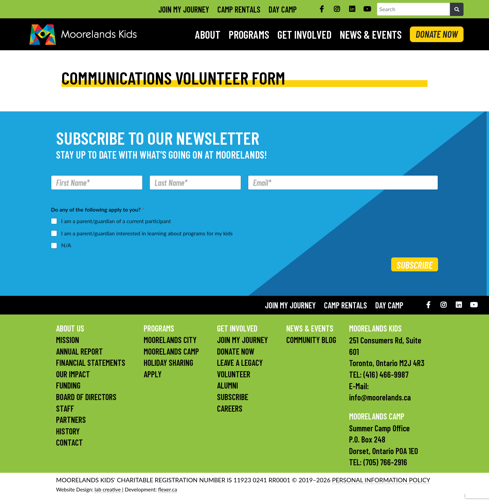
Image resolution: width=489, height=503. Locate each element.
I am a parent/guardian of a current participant (116, 221)
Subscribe (415, 265)
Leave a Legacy (240, 362)
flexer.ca (167, 489)
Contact (69, 442)
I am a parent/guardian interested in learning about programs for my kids (147, 233)
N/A (66, 245)
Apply (153, 374)
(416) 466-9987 (386, 374)
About (207, 34)
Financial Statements (90, 362)
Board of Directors (86, 397)
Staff (65, 408)
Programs (249, 34)
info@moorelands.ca (380, 397)
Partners (71, 420)
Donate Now (235, 351)
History (68, 431)
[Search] (457, 9)
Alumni (227, 385)
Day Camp (283, 9)
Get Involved (304, 34)
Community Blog (311, 340)
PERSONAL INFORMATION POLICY (381, 480)
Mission (67, 340)
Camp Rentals (238, 9)
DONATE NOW (437, 34)
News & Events (371, 34)
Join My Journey (183, 9)
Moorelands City (170, 340)
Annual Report (79, 351)
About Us (70, 328)
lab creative (107, 489)
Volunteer (233, 374)
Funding (68, 385)
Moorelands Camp (171, 351)
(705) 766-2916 (385, 462)
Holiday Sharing (168, 362)
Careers (229, 408)
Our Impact (73, 374)
